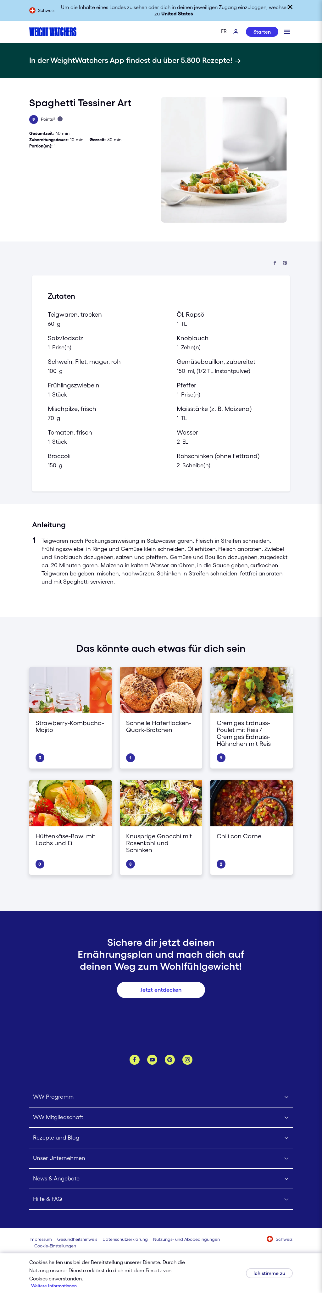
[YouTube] (152, 1060)
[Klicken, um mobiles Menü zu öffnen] (287, 31)
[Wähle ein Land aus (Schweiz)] (280, 1239)
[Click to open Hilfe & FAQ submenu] (161, 1199)
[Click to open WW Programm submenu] (161, 1097)
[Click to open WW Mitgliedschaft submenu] (161, 1117)
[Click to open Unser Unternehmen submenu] (161, 1158)
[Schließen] (290, 7)
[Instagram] (187, 1060)
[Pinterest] (170, 1060)
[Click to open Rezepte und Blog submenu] (161, 1138)
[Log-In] (236, 32)
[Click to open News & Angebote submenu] (161, 1179)
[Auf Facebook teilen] (275, 263)
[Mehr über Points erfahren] (60, 118)
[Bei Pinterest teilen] (285, 263)
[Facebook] (135, 1060)
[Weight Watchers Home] (52, 31)
